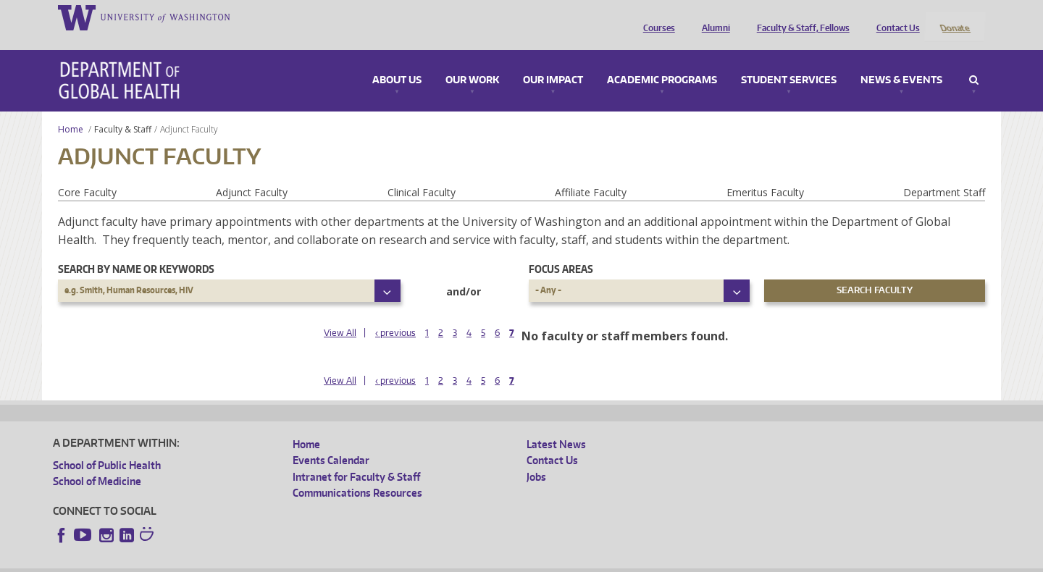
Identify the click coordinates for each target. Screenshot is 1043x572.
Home (70, 110)
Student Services (789, 61)
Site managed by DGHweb (389, 560)
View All (340, 313)
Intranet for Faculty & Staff (356, 457)
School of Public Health (107, 445)
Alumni (712, 16)
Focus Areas (561, 249)
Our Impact (553, 61)
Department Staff (944, 173)
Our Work (472, 61)
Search (974, 61)
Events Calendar (331, 441)
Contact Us (894, 16)
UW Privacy (245, 560)
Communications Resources (357, 474)
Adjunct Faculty (252, 173)
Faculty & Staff (122, 110)
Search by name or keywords (136, 249)
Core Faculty (87, 173)
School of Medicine (97, 462)
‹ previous (395, 313)
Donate (954, 16)
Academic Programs (662, 61)
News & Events (901, 61)
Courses (655, 16)
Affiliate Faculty (591, 173)
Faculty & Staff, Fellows (799, 16)
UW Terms (303, 560)
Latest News (556, 425)
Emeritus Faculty (765, 173)
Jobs (536, 457)
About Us (397, 61)
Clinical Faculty (422, 173)
